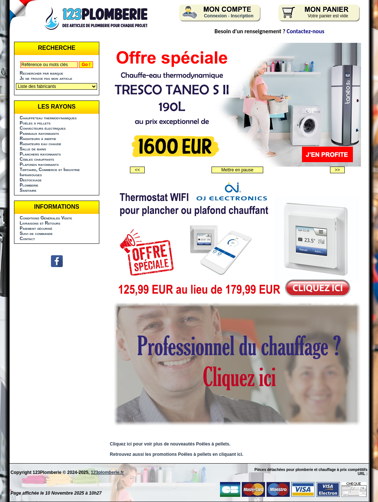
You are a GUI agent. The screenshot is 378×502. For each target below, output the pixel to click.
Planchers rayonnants (40, 154)
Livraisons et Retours (40, 223)
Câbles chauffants (37, 159)
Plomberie (29, 185)
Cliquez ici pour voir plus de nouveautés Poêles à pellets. (170, 444)
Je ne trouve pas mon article (46, 78)
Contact (27, 238)
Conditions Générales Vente (46, 218)
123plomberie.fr (107, 472)
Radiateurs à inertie (38, 138)
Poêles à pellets (35, 123)
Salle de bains (33, 148)
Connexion (215, 15)
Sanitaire (28, 190)
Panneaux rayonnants (39, 133)
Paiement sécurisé (36, 228)
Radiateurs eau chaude (40, 143)
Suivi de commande (36, 233)
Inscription (242, 15)
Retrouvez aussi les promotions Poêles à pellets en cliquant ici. (176, 454)
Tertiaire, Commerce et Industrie (50, 169)
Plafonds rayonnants (39, 164)
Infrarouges (31, 174)
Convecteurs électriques (42, 128)
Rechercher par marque (41, 73)
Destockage (30, 179)
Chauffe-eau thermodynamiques (48, 117)
